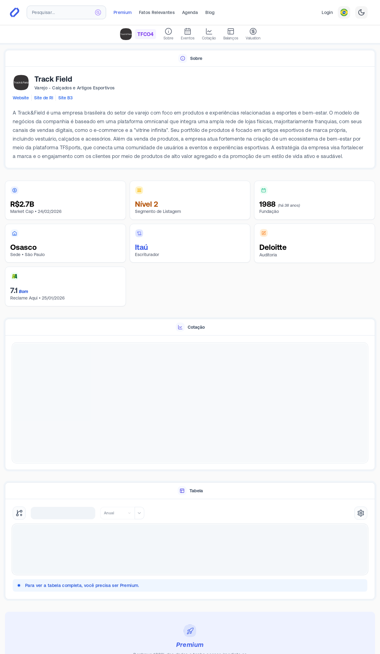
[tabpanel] (190, 118)
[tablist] (190, 58)
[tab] (190, 58)
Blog (209, 12)
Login (327, 12)
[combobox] (66, 12)
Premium (123, 12)
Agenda (190, 12)
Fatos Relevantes (157, 12)
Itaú (141, 247)
